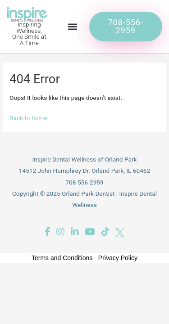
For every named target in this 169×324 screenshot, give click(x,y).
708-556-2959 (84, 182)
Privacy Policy (117, 257)
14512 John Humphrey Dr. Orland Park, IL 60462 (84, 170)
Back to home (28, 118)
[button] (72, 26)
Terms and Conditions (62, 257)
